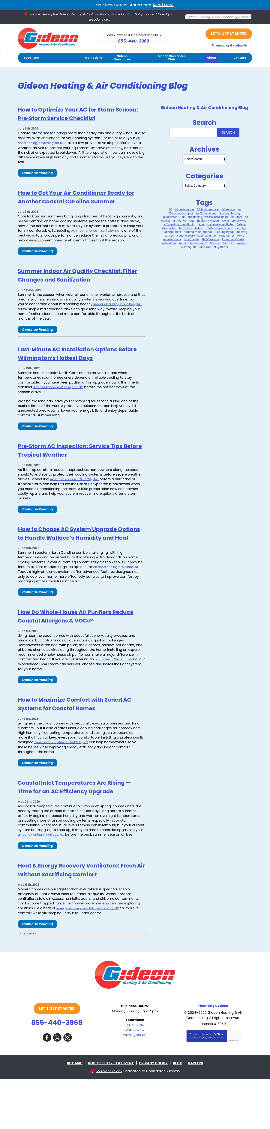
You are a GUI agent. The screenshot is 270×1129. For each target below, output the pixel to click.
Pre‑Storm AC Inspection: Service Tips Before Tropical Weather (75, 467)
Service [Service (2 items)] (215, 243)
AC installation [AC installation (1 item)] (184, 209)
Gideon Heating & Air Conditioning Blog (204, 108)
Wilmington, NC (135, 1085)
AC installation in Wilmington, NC (60, 404)
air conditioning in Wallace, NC (118, 592)
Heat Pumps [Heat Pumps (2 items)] (227, 236)
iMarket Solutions (108, 1121)
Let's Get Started (229, 34)
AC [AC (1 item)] (170, 209)
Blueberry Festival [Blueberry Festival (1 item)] (208, 221)
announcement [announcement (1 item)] (183, 221)
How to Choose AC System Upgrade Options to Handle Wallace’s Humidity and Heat (79, 554)
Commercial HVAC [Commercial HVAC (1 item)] (234, 221)
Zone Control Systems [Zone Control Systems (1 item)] (213, 247)
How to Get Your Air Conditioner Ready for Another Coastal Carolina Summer (79, 200)
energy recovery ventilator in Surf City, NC (91, 959)
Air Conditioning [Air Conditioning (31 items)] (206, 213)
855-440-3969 (56, 1073)
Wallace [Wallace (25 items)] (242, 243)
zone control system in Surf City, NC (64, 776)
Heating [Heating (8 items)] (241, 228)
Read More (163, 5)
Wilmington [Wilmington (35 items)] (188, 247)
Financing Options (213, 1056)
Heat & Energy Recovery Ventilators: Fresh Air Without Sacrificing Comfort (80, 916)
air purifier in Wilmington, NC (118, 684)
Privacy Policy (203, 1088)
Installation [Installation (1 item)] (169, 243)
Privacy (230, 1091)
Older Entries (29, 984)
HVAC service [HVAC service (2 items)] (210, 239)
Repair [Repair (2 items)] (183, 243)
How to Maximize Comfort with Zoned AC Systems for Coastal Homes (71, 733)
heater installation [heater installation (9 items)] (191, 228)
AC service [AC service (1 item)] (228, 209)
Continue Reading (37, 172)
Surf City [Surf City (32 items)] (228, 243)
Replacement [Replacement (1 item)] (198, 243)
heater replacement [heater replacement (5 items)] (219, 228)
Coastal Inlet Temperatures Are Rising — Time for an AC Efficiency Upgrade (76, 824)
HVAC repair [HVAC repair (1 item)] (191, 239)
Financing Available (229, 45)
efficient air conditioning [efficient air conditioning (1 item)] (180, 224)
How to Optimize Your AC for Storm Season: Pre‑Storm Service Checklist (80, 114)
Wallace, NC (135, 1080)
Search (228, 132)
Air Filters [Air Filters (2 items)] (236, 217)
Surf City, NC (134, 1075)
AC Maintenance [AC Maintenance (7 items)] (208, 209)
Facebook (47, 1087)
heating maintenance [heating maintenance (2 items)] (198, 232)
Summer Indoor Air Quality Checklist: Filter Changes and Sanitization (68, 287)
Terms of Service (215, 1088)
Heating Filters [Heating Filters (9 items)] (172, 232)
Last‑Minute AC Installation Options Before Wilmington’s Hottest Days (79, 370)
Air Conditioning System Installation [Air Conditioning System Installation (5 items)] (205, 217)
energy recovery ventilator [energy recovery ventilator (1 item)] (216, 224)
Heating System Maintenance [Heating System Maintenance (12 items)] (196, 236)
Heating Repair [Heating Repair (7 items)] (224, 232)
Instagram (67, 1087)
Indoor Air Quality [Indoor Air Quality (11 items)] (233, 239)
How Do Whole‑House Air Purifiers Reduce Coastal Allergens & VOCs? (78, 641)
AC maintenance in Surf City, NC (98, 239)
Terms (236, 1091)
